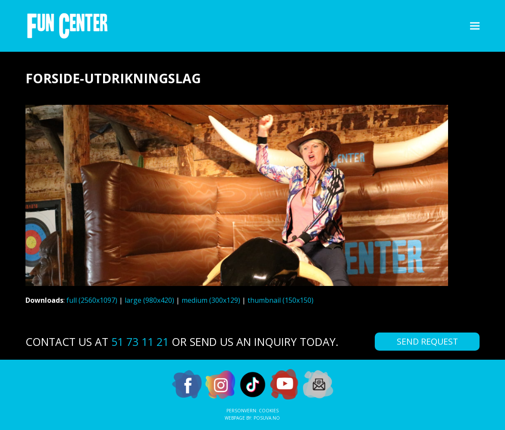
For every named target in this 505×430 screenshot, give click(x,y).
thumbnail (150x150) (281, 300)
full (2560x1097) (91, 300)
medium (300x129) (211, 300)
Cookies (269, 411)
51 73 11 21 (140, 341)
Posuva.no (267, 418)
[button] (475, 25)
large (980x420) (149, 300)
